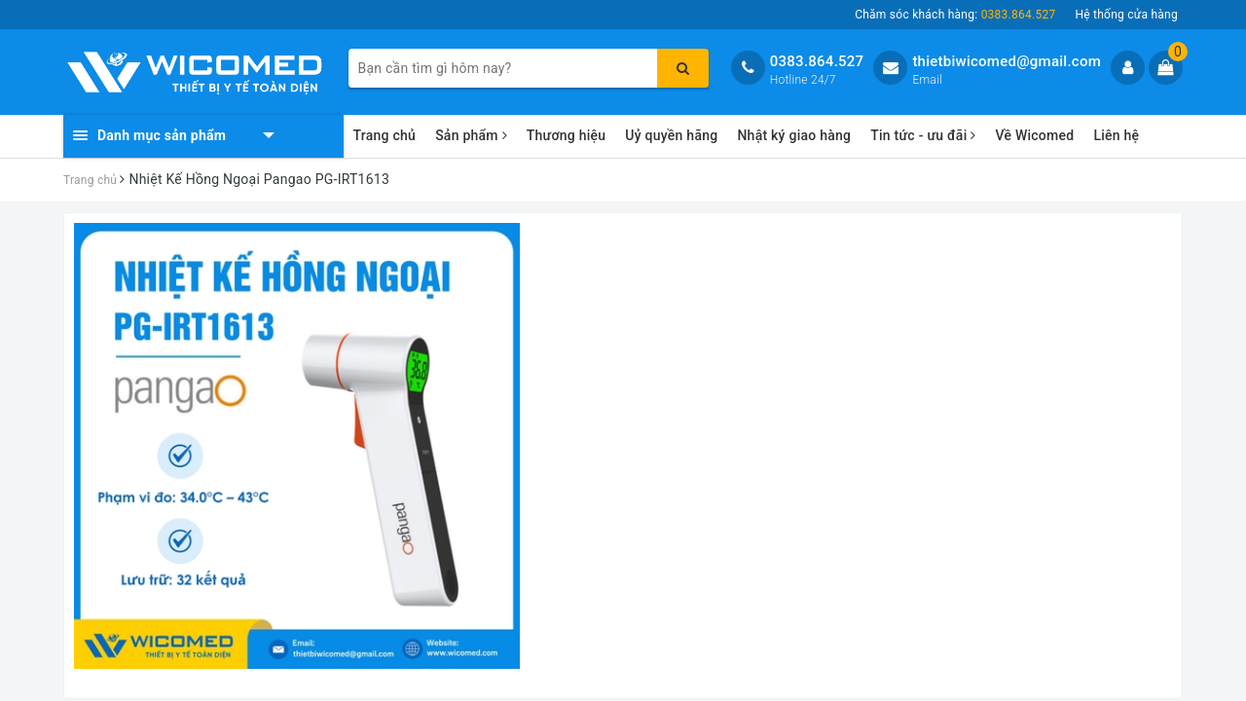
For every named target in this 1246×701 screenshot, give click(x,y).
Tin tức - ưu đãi (922, 135)
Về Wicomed (1034, 135)
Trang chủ (385, 135)
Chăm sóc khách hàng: (955, 14)
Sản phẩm (471, 135)
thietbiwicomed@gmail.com (1006, 61)
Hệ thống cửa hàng (1126, 14)
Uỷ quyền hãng (671, 135)
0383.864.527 (817, 61)
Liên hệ (1116, 135)
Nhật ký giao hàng (794, 135)
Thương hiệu (566, 135)
